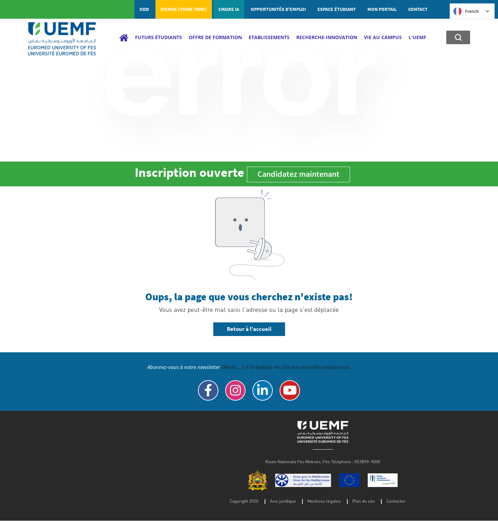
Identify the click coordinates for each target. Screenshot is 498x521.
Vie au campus (383, 37)
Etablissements (269, 37)
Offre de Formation (215, 37)
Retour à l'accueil (249, 329)
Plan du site (363, 501)
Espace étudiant (336, 9)
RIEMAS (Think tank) (184, 9)
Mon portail (382, 9)
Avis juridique (283, 501)
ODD (144, 9)
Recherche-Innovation (326, 37)
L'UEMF (417, 37)
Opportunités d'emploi (278, 9)
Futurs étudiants (158, 37)
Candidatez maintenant (298, 174)
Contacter (395, 501)
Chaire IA (228, 9)
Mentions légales (324, 501)
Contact (418, 9)
